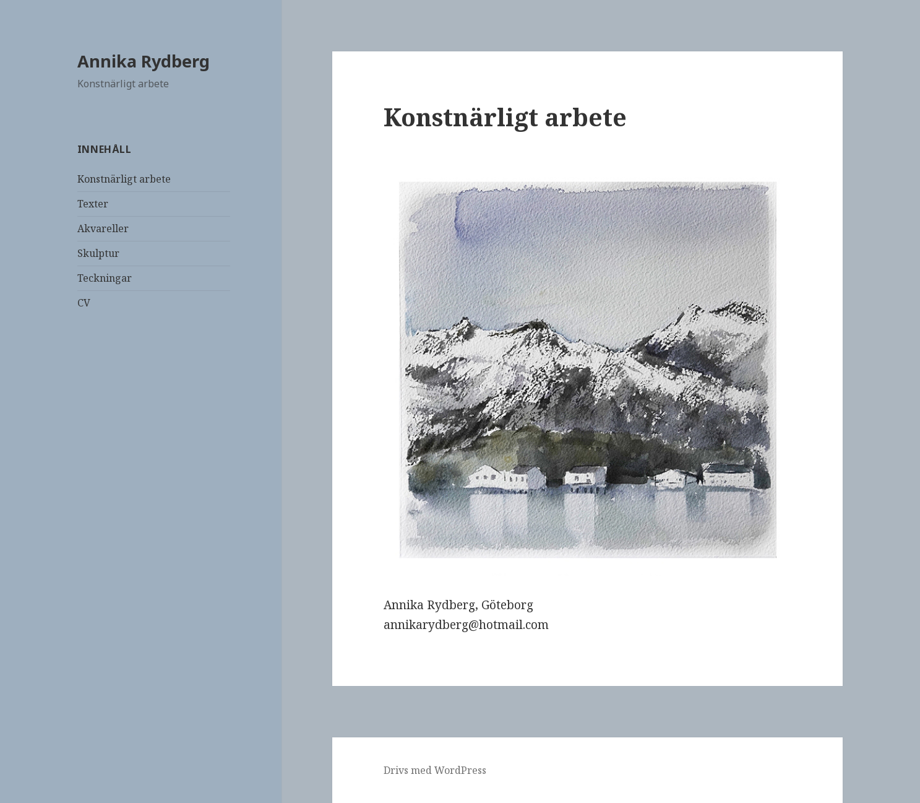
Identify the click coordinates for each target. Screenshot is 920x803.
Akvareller (103, 228)
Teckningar (104, 278)
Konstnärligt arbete (124, 179)
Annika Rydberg (143, 61)
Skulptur (98, 253)
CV (83, 303)
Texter (92, 204)
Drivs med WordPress (435, 770)
